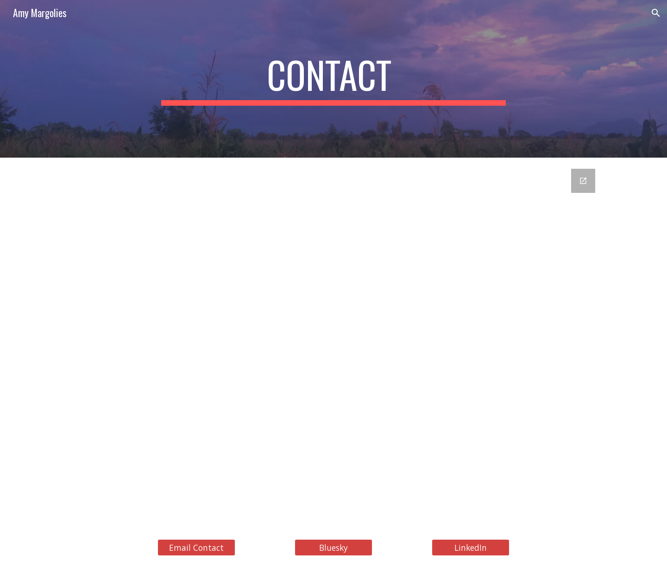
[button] (656, 13)
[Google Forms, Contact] (333, 343)
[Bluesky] (333, 548)
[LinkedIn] (470, 548)
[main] (333, 78)
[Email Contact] (196, 548)
